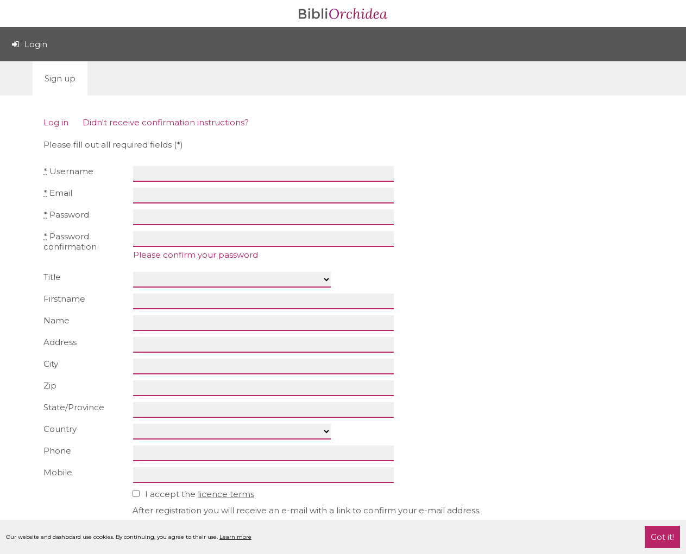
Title (52, 277)
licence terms (226, 494)
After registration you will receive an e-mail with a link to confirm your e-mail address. (307, 510)
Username (68, 171)
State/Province (73, 407)
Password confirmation (70, 241)
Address (60, 342)
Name (56, 320)
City (50, 364)
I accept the (195, 494)
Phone (57, 450)
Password (66, 214)
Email (57, 193)
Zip (49, 385)
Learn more (235, 536)
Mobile (57, 472)
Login (29, 44)
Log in (55, 122)
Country (60, 429)
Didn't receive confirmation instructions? (166, 122)
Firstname (64, 299)
